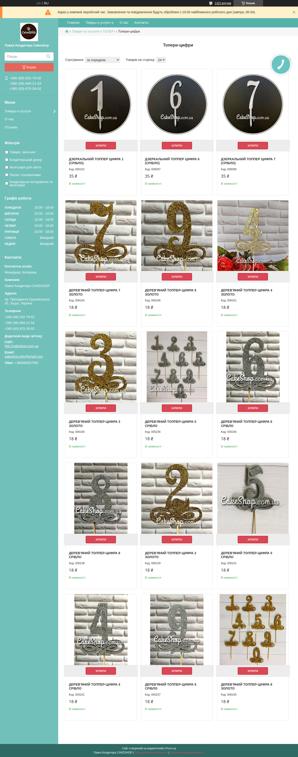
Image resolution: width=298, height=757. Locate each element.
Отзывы (11, 127)
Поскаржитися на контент (151, 752)
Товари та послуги (85, 31)
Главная (73, 22)
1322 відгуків (223, 3)
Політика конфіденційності (187, 752)
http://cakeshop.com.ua (21, 346)
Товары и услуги (18, 111)
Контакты (141, 22)
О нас (9, 119)
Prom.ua (171, 748)
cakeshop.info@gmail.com (24, 356)
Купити (101, 145)
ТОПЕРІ (109, 31)
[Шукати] (48, 56)
